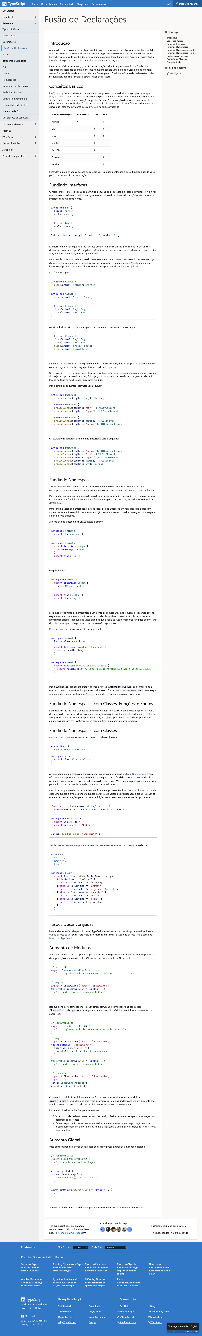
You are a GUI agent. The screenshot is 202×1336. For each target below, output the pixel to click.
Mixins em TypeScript (60, 938)
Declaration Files (19, 143)
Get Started (19, 10)
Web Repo (156, 1322)
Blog (153, 1306)
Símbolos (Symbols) (12, 92)
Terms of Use (35, 1324)
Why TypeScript (67, 1322)
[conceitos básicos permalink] (47, 86)
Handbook (19, 16)
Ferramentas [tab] (99, 4)
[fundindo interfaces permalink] (47, 185)
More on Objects (126, 1264)
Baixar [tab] (35, 4)
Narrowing (155, 1264)
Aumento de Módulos (177, 58)
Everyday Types (29, 1264)
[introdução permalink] (47, 43)
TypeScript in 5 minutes (66, 1279)
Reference (19, 23)
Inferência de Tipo (11, 111)
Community (64, 1311)
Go (175, 1331)
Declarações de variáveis (15, 117)
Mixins (5, 73)
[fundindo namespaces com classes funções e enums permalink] (47, 703)
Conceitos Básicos (175, 40)
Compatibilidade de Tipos (15, 104)
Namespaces (9, 79)
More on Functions (95, 1264)
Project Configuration (19, 155)
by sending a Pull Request (70, 1232)
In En (169, 4)
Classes (121, 1279)
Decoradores (9, 41)
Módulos (79, 1100)
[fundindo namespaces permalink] (47, 479)
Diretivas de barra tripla (14, 98)
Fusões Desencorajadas (177, 55)
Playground (95, 1311)
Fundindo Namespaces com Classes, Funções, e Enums (182, 49)
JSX (4, 67)
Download (94, 1306)
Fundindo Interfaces (176, 43)
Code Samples (97, 1316)
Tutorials (19, 130)
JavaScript (19, 149)
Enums (6, 54)
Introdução (172, 37)
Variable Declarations (32, 1279)
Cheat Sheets (9, 35)
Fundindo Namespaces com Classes (182, 52)
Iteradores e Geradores (14, 60)
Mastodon (156, 1316)
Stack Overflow (127, 1322)
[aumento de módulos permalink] (47, 947)
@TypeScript (126, 1316)
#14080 (152, 1126)
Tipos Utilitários (10, 29)
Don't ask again (191, 1331)
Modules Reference (19, 124)
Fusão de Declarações (15, 48)
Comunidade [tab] (67, 4)
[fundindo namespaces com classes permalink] (47, 730)
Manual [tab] (53, 4)
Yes (170, 73)
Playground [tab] (83, 4)
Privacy (25, 1324)
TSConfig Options (95, 1279)
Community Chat (159, 1311)
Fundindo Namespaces (133, 773)
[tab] (44, 4)
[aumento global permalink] (47, 1139)
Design (92, 1322)
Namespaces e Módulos (15, 86)
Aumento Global (174, 61)
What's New (19, 137)
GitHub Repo (126, 1311)
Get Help (124, 1306)
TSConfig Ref (65, 1316)
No (178, 73)
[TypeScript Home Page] (15, 3)
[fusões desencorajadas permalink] (47, 924)
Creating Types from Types (68, 1264)
